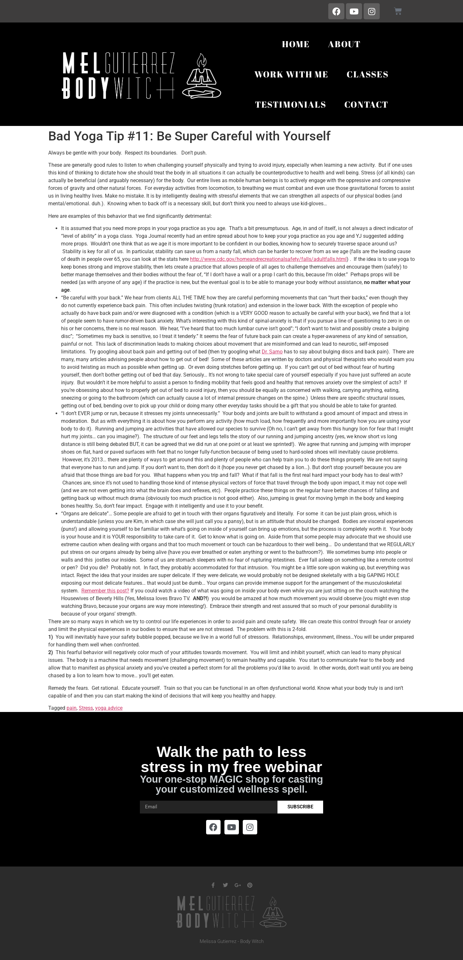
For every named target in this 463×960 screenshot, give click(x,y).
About (344, 44)
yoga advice (109, 708)
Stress (86, 708)
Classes (368, 74)
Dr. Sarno (272, 352)
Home (296, 44)
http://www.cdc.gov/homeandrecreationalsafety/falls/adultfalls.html (268, 259)
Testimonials (290, 104)
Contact (366, 104)
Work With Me (291, 74)
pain (72, 708)
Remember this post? (105, 591)
